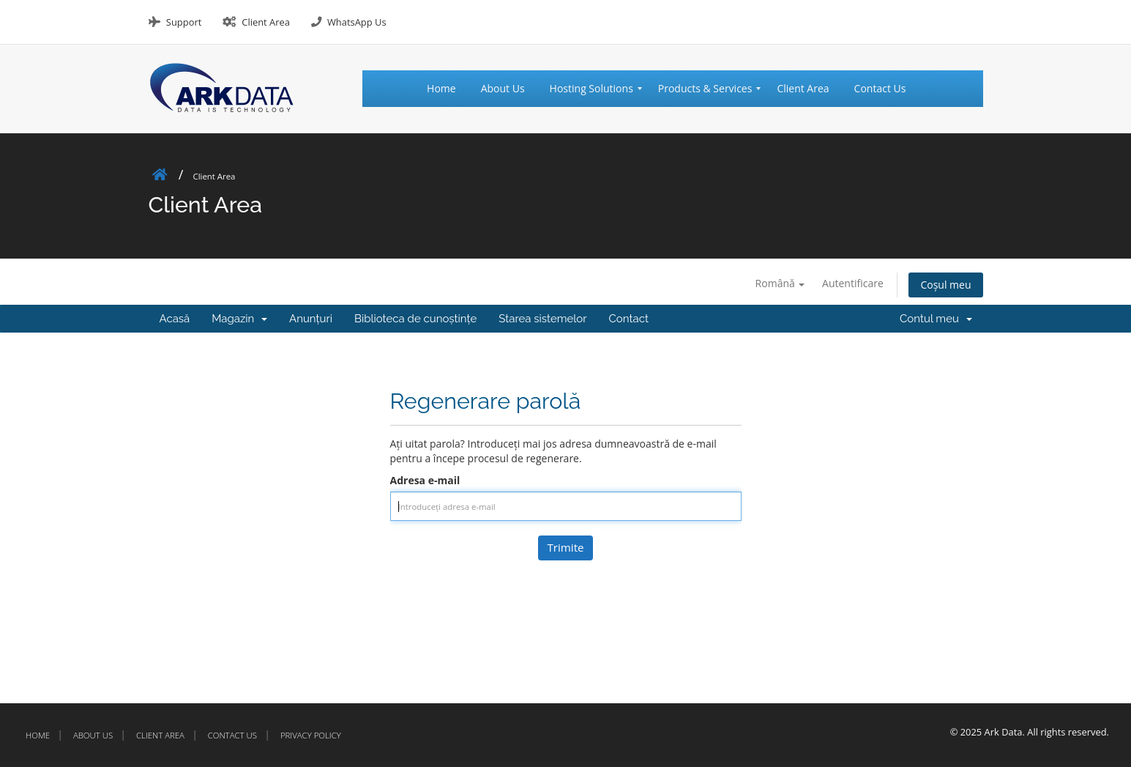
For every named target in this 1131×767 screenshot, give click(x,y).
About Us (93, 735)
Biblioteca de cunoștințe (415, 318)
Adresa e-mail (425, 480)
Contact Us (232, 735)
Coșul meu (945, 285)
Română (780, 283)
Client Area (266, 22)
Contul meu (935, 318)
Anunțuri (310, 318)
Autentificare (853, 283)
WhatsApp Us (357, 22)
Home (38, 735)
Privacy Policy (310, 735)
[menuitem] (448, 88)
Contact (629, 318)
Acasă (175, 318)
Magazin (239, 318)
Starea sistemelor (542, 318)
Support (183, 22)
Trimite (565, 547)
